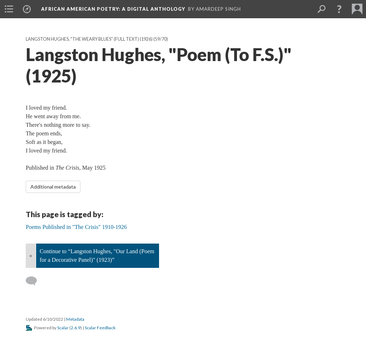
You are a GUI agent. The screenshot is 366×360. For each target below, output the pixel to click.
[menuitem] (9, 9)
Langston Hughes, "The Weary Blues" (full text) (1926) (89, 39)
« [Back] (30, 255)
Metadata (75, 319)
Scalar (63, 327)
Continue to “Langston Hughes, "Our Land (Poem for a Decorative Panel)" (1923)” (97, 255)
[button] (339, 9)
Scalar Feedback (100, 327)
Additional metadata (53, 187)
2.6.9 (75, 327)
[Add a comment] (34, 281)
